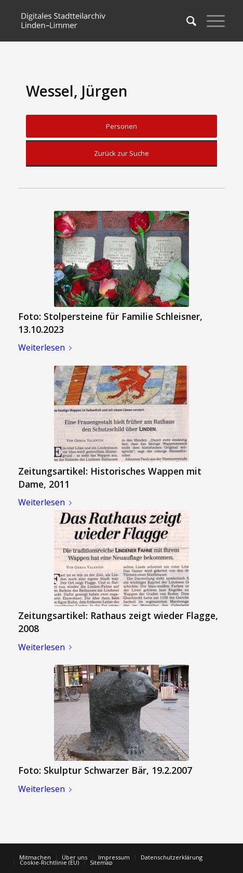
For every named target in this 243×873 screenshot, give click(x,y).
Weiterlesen (47, 347)
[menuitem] (186, 21)
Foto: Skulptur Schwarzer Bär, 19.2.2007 (105, 770)
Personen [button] (121, 126)
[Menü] (210, 21)
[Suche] (186, 21)
